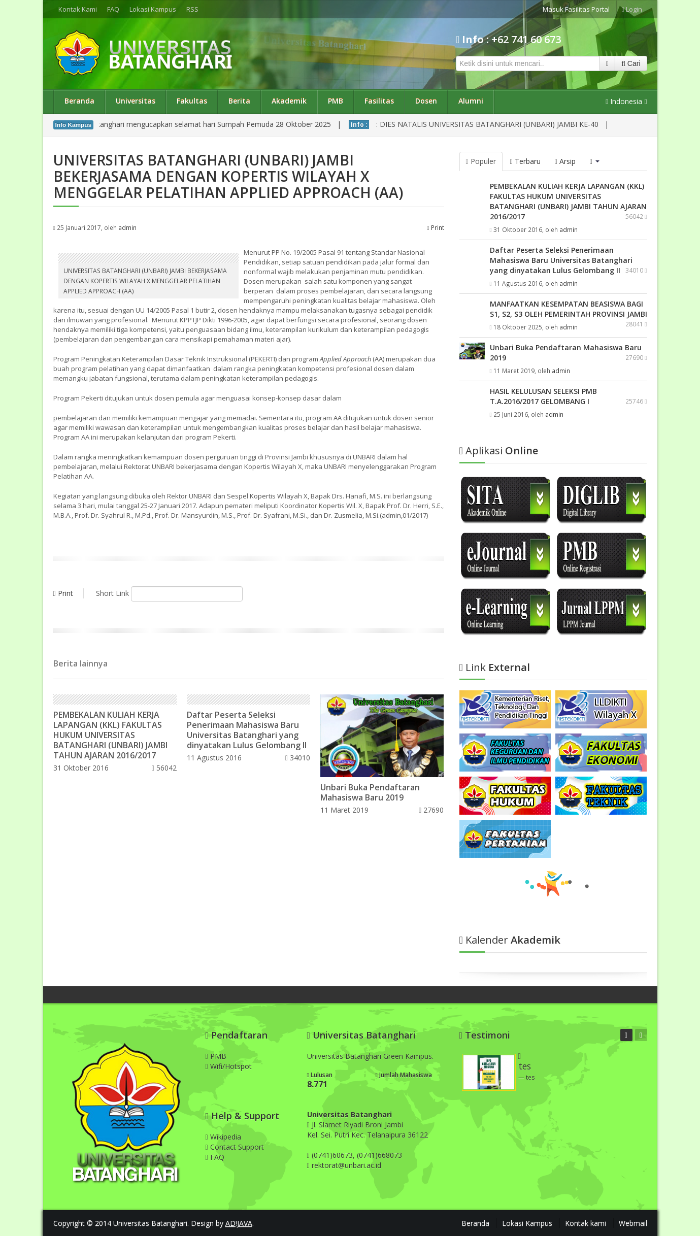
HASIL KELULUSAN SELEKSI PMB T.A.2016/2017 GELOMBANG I (543, 396)
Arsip (565, 161)
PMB (335, 101)
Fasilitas (379, 101)
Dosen (426, 101)
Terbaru (525, 161)
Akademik (289, 101)
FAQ (113, 9)
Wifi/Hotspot (229, 1066)
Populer (481, 161)
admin (127, 227)
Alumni (470, 101)
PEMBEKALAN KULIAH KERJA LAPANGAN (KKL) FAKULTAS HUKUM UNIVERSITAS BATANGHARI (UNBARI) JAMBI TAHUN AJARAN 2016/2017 (110, 735)
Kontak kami (585, 1223)
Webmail (633, 1223)
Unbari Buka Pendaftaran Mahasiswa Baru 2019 (370, 792)
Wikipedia (223, 1137)
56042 (164, 768)
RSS (192, 9)
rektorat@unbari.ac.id (346, 1165)
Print (435, 227)
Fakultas (192, 101)
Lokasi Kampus (152, 9)
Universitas (135, 101)
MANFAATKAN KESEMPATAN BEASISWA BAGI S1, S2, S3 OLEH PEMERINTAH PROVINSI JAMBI (568, 309)
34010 (297, 757)
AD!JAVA (238, 1223)
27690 (431, 810)
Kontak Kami (77, 9)
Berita (239, 101)
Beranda (79, 101)
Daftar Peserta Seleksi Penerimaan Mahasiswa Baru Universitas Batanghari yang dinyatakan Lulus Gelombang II (247, 730)
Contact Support (235, 1147)
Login (632, 9)
